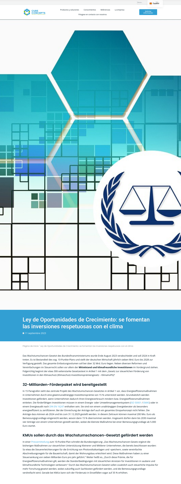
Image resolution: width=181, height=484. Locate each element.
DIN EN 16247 (56, 406)
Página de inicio (31, 346)
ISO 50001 (136, 402)
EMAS (146, 402)
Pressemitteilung (40, 441)
